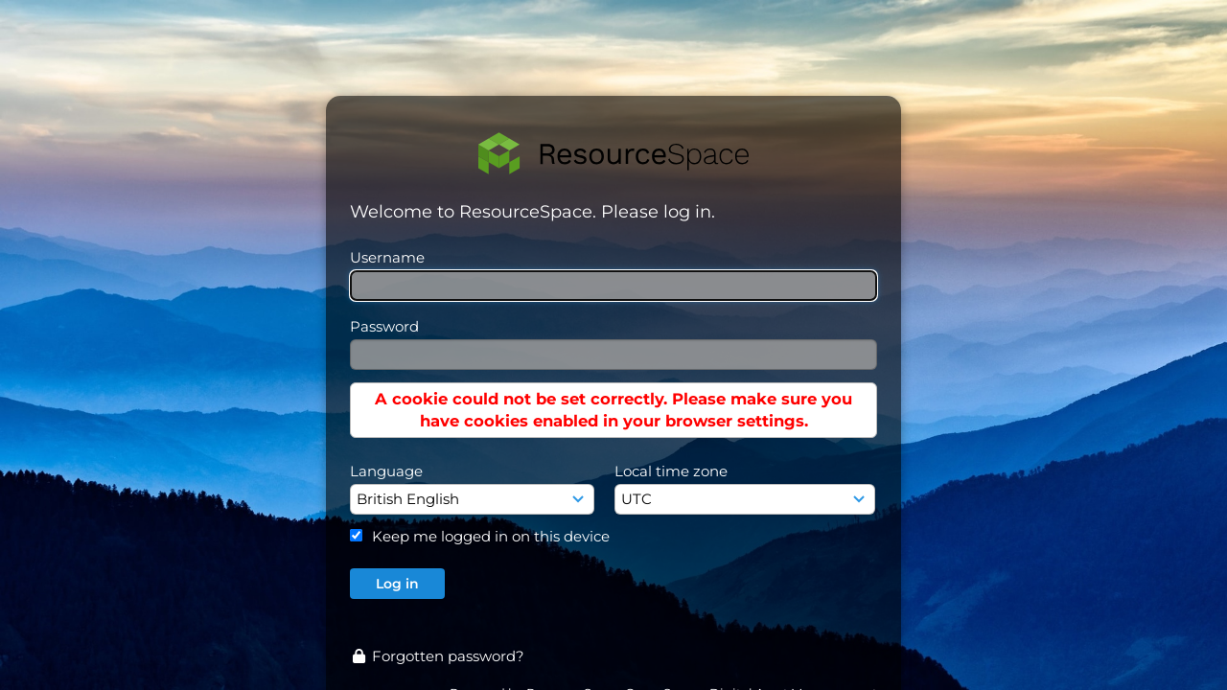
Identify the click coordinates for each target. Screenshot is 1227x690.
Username (387, 257)
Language (386, 471)
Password (384, 326)
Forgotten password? (437, 656)
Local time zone (671, 471)
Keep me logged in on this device (491, 536)
